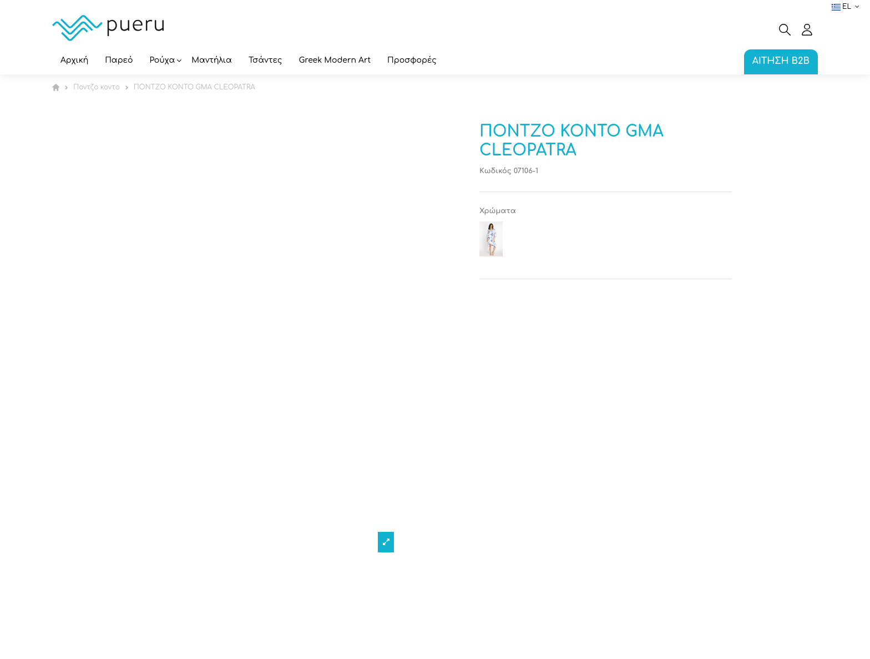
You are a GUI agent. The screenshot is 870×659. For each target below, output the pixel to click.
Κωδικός (495, 171)
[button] (162, 61)
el (847, 7)
